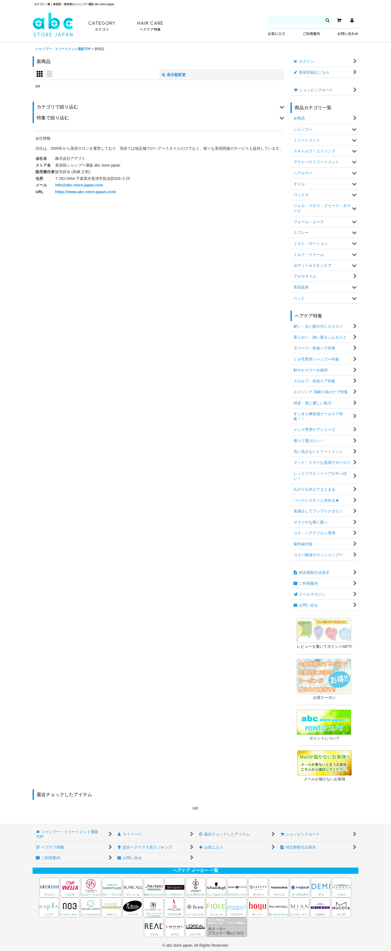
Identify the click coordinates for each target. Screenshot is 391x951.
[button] (159, 107)
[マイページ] (352, 20)
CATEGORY (101, 26)
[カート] (339, 20)
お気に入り (276, 34)
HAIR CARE (150, 26)
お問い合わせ (347, 34)
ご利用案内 (311, 34)
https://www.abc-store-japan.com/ (85, 192)
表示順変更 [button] (174, 75)
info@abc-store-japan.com (79, 185)
